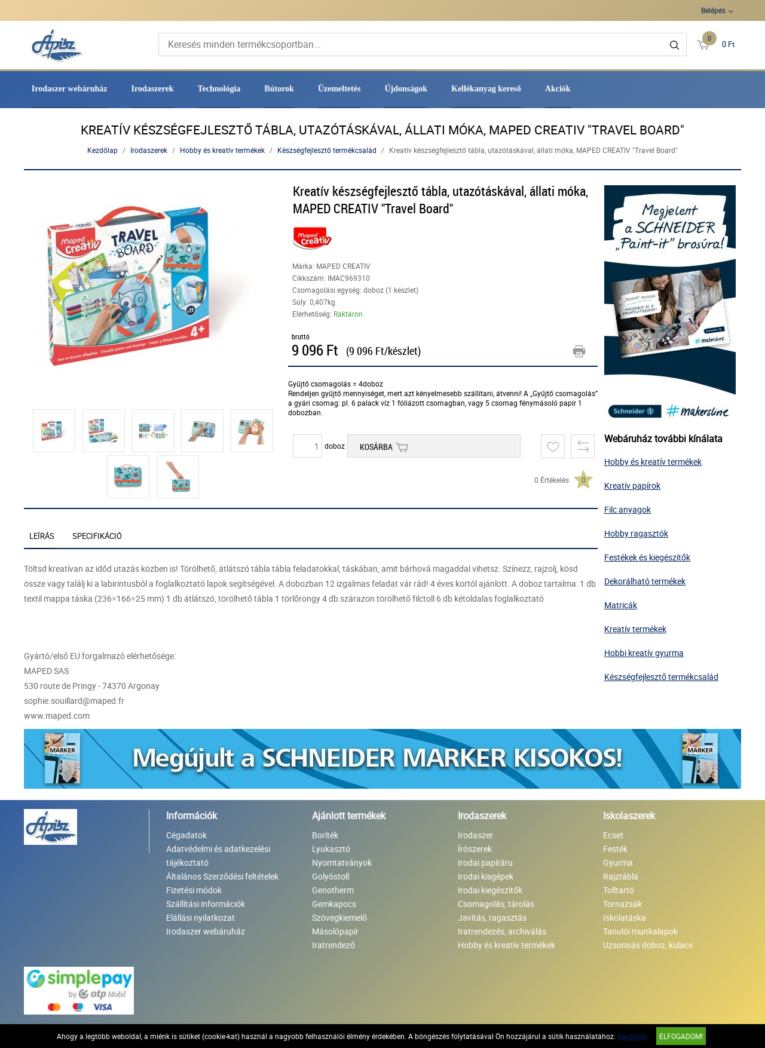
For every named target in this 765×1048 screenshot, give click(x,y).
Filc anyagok (627, 509)
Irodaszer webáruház (70, 88)
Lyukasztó (331, 848)
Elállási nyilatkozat (200, 917)
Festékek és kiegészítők (647, 557)
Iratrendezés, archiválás (502, 931)
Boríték (325, 835)
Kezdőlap (102, 150)
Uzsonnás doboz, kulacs (648, 945)
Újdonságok (405, 88)
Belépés (713, 10)
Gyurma (618, 862)
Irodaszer (475, 835)
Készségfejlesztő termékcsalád (327, 150)
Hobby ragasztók (636, 533)
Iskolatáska (624, 917)
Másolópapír (335, 931)
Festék (615, 848)
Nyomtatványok (342, 862)
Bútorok (279, 88)
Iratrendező (333, 945)
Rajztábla (620, 876)
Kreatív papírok (632, 485)
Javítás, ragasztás (492, 917)
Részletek (632, 1036)
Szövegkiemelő (339, 917)
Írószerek (475, 848)
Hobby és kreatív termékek (222, 150)
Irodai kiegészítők (490, 890)
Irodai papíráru (485, 862)
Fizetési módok (194, 890)
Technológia (219, 88)
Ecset (613, 835)
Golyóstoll (330, 876)
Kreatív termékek (635, 629)
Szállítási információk (205, 903)
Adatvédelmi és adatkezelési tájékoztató (218, 855)
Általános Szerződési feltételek (222, 876)
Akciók (558, 88)
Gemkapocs (334, 903)
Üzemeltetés (339, 88)
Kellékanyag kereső (486, 88)
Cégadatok (186, 835)
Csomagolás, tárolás (496, 903)
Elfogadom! (681, 1036)
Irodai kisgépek (485, 876)
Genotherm (333, 890)
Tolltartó (618, 890)
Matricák (620, 605)
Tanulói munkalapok (640, 931)
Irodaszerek (152, 88)
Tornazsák (622, 903)
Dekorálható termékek (645, 581)
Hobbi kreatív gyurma (644, 652)
